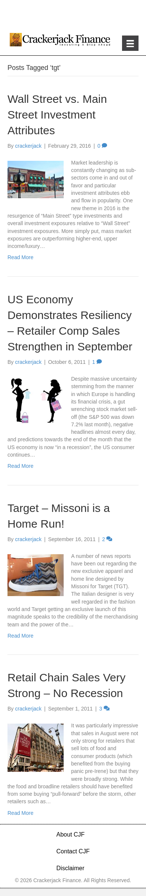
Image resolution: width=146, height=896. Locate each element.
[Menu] (130, 43)
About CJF (71, 834)
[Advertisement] (73, 15)
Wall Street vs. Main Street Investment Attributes (57, 114)
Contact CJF (73, 851)
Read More (20, 257)
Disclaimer (71, 868)
